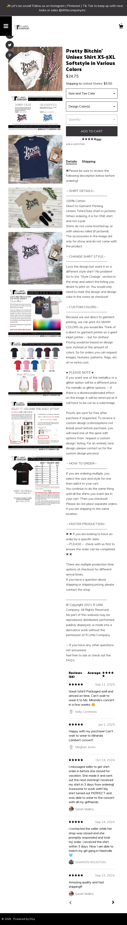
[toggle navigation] (6, 26)
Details (71, 161)
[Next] (113, 903)
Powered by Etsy (24, 919)
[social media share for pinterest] (9, 55)
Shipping (88, 161)
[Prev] (70, 903)
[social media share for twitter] (9, 45)
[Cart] (121, 27)
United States (92, 83)
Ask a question (75, 144)
